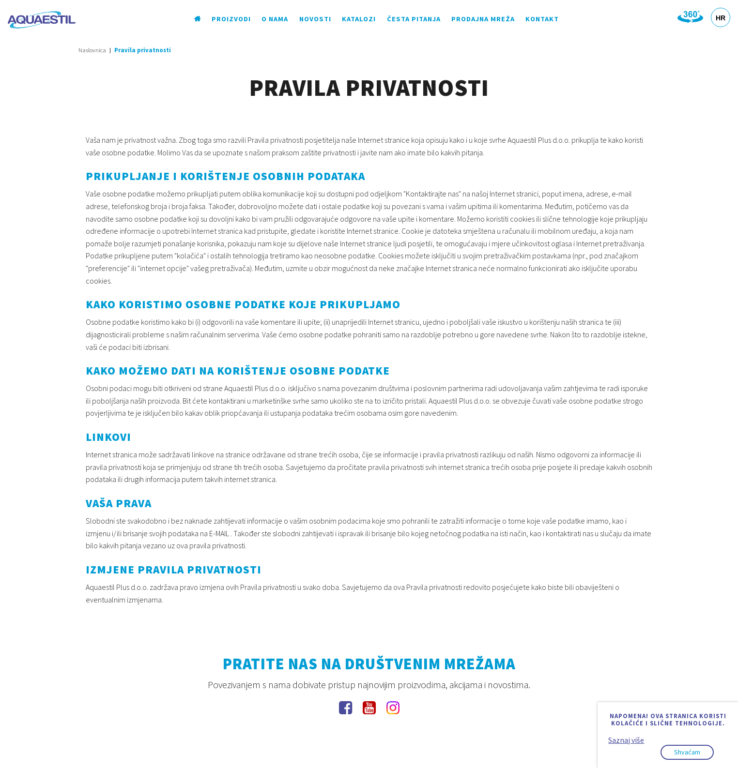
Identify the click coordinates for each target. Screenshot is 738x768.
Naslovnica (92, 50)
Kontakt (542, 19)
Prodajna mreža (483, 19)
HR (720, 18)
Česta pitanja (414, 19)
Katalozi (359, 19)
